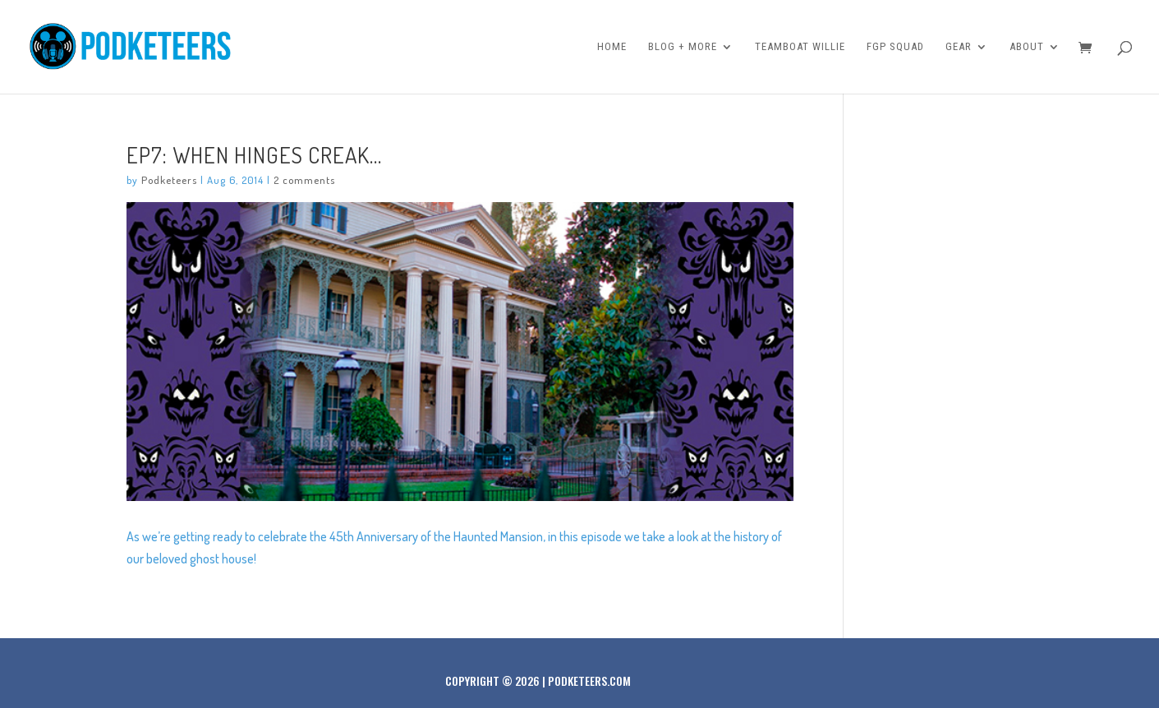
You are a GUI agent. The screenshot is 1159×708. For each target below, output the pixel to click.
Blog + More (682, 47)
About (1027, 47)
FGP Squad (895, 47)
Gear (958, 47)
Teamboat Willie (800, 47)
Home (612, 47)
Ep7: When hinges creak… (254, 154)
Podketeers (169, 179)
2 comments (304, 179)
